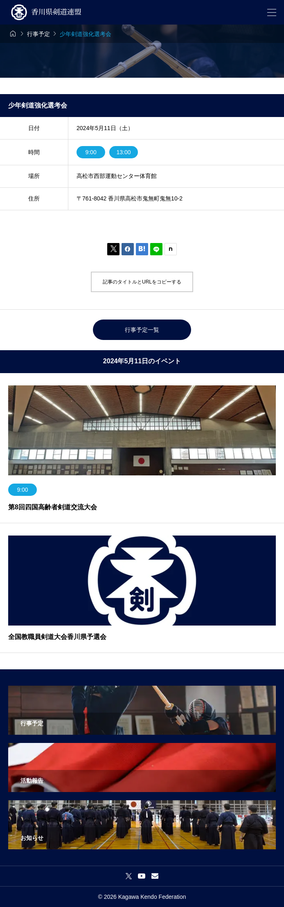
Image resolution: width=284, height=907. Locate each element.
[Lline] (156, 249)
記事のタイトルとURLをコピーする (142, 282)
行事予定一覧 (142, 329)
